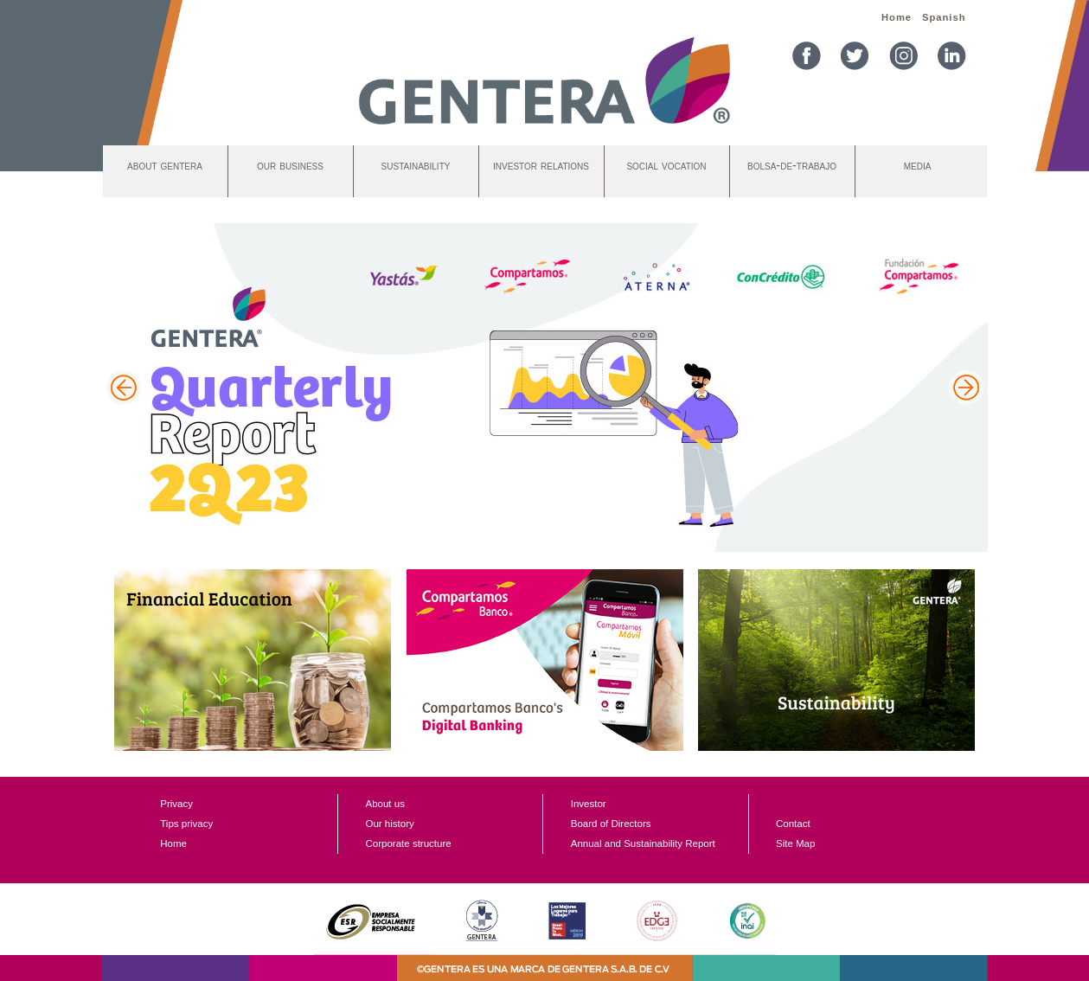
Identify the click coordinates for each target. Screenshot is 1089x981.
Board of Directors (611, 823)
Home (896, 17)
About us (384, 803)
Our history (389, 823)
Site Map (795, 843)
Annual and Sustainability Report (643, 843)
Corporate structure (408, 843)
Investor (588, 803)
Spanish (944, 17)
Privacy (176, 803)
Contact (793, 823)
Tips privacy (186, 823)
